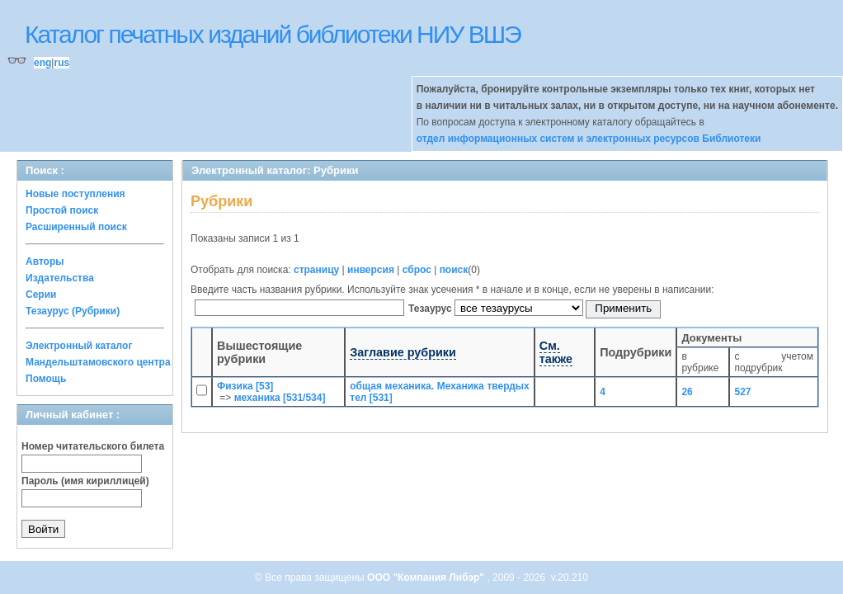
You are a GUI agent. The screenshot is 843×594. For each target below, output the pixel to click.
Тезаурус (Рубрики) (73, 311)
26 (686, 392)
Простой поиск (62, 210)
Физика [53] (245, 386)
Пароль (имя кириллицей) (85, 481)
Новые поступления (75, 194)
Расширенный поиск (76, 227)
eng (42, 62)
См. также (555, 352)
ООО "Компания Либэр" (427, 577)
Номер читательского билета (92, 446)
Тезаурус (431, 308)
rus (61, 62)
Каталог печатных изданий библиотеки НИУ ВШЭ (272, 34)
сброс (417, 270)
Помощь (46, 378)
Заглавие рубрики (403, 352)
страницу (316, 270)
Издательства (60, 278)
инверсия (370, 270)
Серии (41, 294)
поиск (454, 270)
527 (742, 392)
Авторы (45, 261)
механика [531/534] (280, 397)
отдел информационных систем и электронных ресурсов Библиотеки (589, 138)
